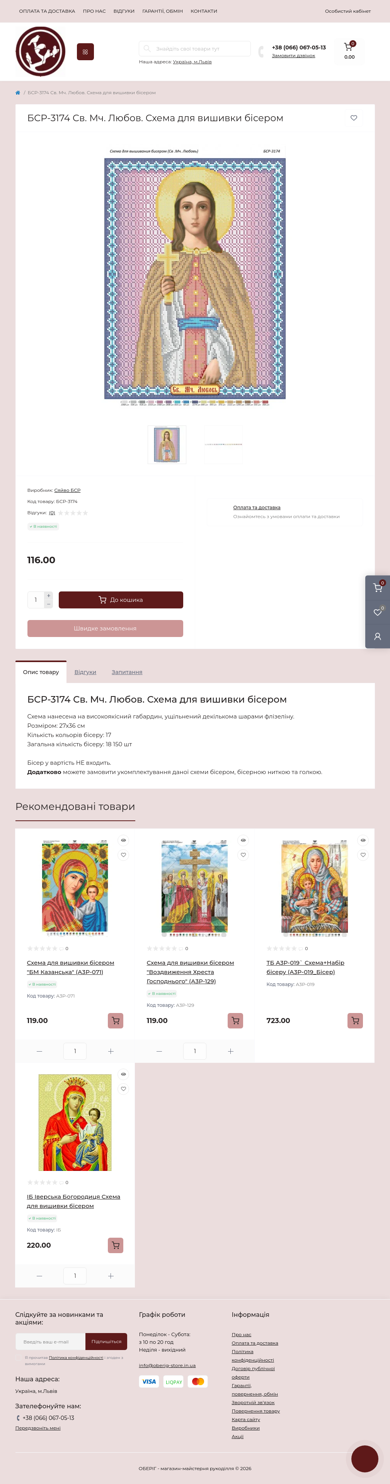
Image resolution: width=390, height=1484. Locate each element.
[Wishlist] (123, 855)
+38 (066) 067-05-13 (299, 47)
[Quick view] (123, 840)
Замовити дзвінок (293, 55)
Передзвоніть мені (38, 1428)
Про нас (94, 11)
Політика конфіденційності (76, 1357)
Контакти (204, 11)
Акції (238, 1436)
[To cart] (115, 1020)
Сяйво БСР (67, 490)
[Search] (147, 48)
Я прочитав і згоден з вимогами (74, 1360)
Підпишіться (106, 1341)
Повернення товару (256, 1411)
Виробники (246, 1428)
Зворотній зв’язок (253, 1402)
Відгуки (124, 11)
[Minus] (48, 604)
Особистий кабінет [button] (348, 11)
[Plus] (48, 595)
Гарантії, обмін (162, 11)
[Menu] (85, 51)
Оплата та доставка (47, 11)
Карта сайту (246, 1419)
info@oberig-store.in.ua (167, 1365)
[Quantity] (35, 599)
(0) (52, 512)
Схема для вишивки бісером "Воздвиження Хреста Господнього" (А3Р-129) (190, 972)
